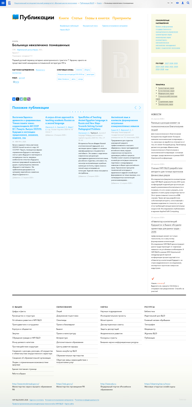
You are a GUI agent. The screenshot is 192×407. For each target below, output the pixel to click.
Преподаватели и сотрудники (25, 324)
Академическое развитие (112, 333)
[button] (70, 111)
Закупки (15, 333)
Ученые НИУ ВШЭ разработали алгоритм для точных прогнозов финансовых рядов (167, 171)
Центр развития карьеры (67, 346)
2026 (171, 63)
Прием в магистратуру (66, 333)
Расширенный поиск (90, 26)
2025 (176, 63)
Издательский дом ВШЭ (155, 315)
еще (167, 69)
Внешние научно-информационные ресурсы (119, 342)
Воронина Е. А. (126, 130)
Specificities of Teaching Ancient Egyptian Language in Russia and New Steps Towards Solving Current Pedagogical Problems (92, 123)
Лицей (59, 311)
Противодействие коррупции (25, 346)
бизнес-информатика (164, 26)
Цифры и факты (19, 311)
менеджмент (171, 45)
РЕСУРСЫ (150, 307)
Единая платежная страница (24, 369)
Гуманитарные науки (166, 88)
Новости (156, 114)
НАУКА (104, 307)
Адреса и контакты (36, 400)
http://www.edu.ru (108, 384)
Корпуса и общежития (22, 329)
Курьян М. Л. (115, 130)
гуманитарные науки (164, 34)
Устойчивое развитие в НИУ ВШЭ (27, 320)
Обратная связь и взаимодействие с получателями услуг (72, 361)
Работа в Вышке (19, 373)
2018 (162, 69)
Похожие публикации (30, 107)
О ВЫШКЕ (17, 307)
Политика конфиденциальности (87, 400)
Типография (150, 324)
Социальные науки (165, 101)
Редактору (182, 399)
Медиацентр (150, 329)
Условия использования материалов (59, 400)
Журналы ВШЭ (151, 333)
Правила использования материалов (114, 26)
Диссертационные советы (112, 324)
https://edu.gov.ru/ (64, 384)
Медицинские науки (166, 93)
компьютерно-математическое (162, 41)
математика (160, 45)
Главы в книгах (97, 18)
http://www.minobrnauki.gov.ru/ (25, 384)
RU (169, 3)
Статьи (76, 18)
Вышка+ (59, 329)
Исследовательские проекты (113, 315)
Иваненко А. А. (50, 127)
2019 (158, 69)
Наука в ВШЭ (64, 30)
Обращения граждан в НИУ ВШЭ (26, 338)
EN (172, 3)
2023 (162, 66)
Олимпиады (61, 320)
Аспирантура (62, 338)
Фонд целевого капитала (23, 342)
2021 (171, 66)
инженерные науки (163, 37)
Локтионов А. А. (84, 133)
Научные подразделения (111, 311)
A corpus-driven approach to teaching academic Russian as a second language (60, 120)
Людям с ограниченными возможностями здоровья (30, 363)
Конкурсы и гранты (109, 338)
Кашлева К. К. (62, 127)
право (158, 48)
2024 (158, 66)
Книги (64, 18)
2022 (167, 66)
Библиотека (150, 311)
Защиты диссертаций (110, 329)
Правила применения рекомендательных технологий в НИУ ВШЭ (37, 404)
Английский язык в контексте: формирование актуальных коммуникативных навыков (125, 121)
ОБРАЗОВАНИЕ (64, 307)
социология (166, 48)
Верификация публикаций (69, 26)
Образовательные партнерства (70, 355)
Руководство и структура (23, 315)
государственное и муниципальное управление (167, 30)
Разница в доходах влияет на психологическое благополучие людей (167, 126)
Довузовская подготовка (67, 315)
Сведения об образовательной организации (31, 358)
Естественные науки (166, 90)
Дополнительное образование (69, 342)
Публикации (37, 17)
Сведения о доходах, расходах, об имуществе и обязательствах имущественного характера (32, 352)
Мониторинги (107, 320)
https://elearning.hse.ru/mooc (157, 384)
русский (22, 78)
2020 (176, 66)
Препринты (121, 18)
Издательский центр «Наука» (27, 50)
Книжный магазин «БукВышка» (157, 320)
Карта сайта (69, 404)
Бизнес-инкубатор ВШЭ (66, 351)
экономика (175, 48)
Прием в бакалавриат (65, 324)
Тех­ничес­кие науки (165, 104)
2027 (167, 63)
